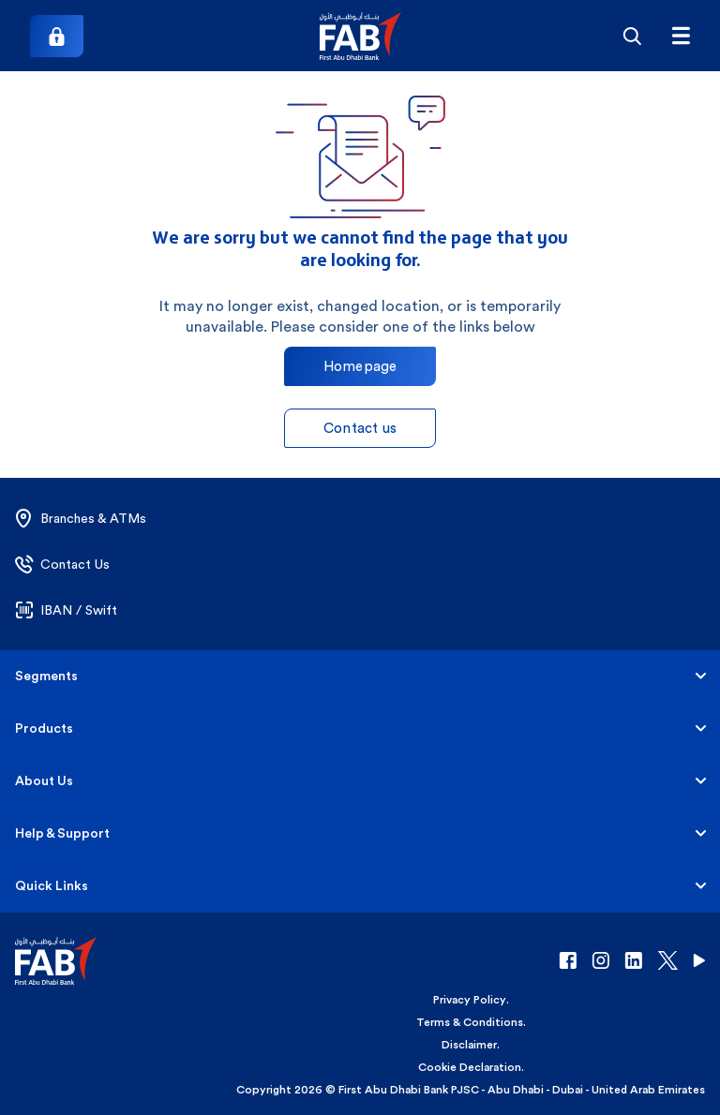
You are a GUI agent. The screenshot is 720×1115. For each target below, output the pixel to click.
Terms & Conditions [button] (469, 1022)
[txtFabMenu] (680, 35)
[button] (360, 36)
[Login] (56, 36)
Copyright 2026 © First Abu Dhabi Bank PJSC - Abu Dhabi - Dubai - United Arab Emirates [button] (470, 1089)
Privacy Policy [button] (469, 999)
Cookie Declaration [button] (469, 1067)
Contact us (360, 428)
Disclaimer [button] (469, 1044)
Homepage (360, 366)
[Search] (632, 35)
